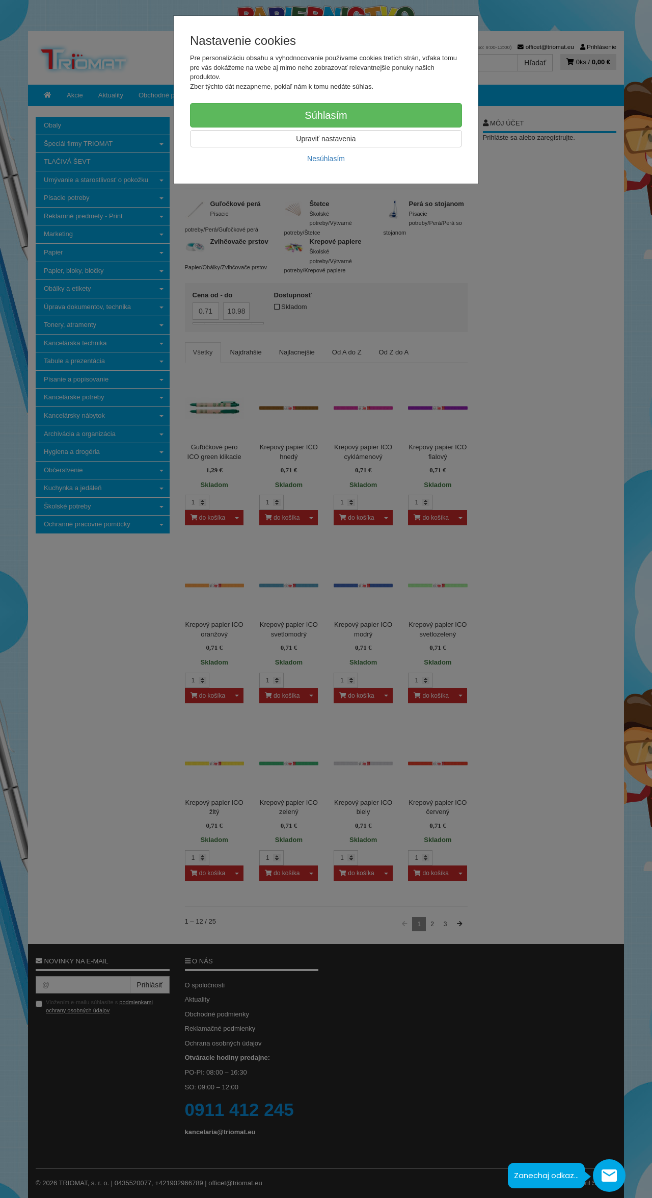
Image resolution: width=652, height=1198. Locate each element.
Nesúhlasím (326, 159)
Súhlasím (326, 115)
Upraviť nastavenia (326, 139)
